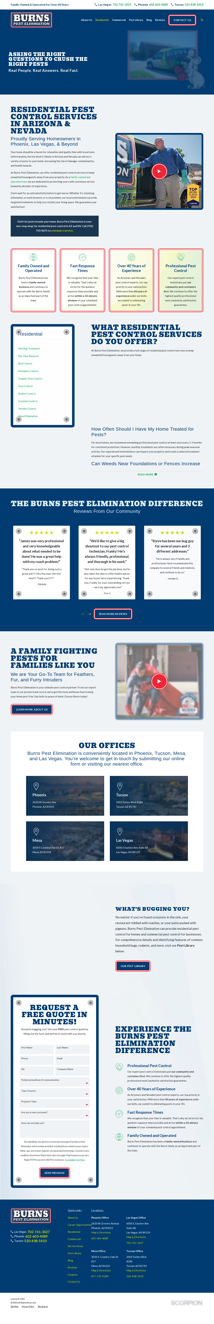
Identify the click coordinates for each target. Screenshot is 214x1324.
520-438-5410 (194, 4)
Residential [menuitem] (102, 19)
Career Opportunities (80, 1201)
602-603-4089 (158, 4)
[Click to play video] (159, 171)
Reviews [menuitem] (160, 19)
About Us (73, 1194)
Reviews (72, 1244)
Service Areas (75, 1223)
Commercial (74, 1216)
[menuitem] (42, 348)
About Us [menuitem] (86, 19)
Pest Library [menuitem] (136, 19)
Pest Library (74, 1230)
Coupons (73, 1251)
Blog (70, 1237)
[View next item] (89, 614)
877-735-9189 (99, 1253)
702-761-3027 (122, 4)
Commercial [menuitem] (119, 19)
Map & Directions (101, 1209)
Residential (74, 1208)
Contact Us (74, 1258)
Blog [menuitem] (149, 19)
